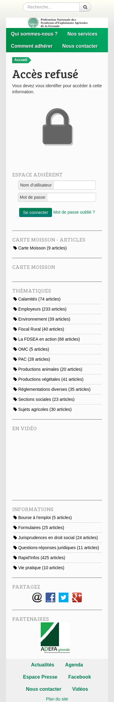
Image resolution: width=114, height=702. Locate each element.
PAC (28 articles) (31, 359)
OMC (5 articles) (31, 349)
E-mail (37, 597)
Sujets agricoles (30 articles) (42, 409)
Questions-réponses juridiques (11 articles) (56, 547)
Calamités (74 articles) (36, 299)
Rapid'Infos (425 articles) (39, 557)
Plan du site (57, 699)
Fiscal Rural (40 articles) (38, 329)
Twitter (63, 597)
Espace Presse (40, 677)
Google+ (77, 597)
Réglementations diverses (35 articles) (52, 389)
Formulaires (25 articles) (38, 527)
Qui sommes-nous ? (34, 33)
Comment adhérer (32, 46)
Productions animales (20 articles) (47, 369)
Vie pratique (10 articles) (38, 567)
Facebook (50, 597)
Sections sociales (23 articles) (43, 399)
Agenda (74, 664)
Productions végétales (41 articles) (48, 379)
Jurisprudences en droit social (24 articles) (55, 537)
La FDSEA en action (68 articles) (46, 339)
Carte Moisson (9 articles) (40, 248)
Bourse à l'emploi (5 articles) (42, 517)
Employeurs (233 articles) (40, 309)
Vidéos (80, 689)
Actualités (42, 664)
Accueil (22, 60)
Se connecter (35, 212)
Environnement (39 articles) (41, 319)
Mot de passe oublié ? (74, 212)
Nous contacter (80, 46)
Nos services (82, 33)
